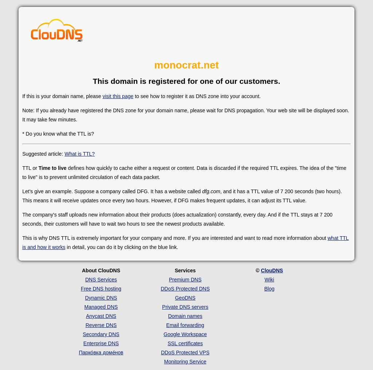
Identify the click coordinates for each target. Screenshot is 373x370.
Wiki (269, 280)
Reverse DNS (101, 325)
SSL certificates (185, 343)
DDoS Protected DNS (185, 289)
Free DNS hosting (101, 289)
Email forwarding (185, 325)
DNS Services (101, 280)
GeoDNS (185, 298)
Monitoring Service (185, 362)
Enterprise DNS (101, 343)
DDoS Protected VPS (185, 352)
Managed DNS (101, 307)
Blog (269, 289)
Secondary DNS (101, 334)
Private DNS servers (185, 307)
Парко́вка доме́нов (101, 352)
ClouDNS (272, 270)
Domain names (185, 316)
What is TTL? (79, 154)
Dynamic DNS (101, 298)
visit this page (117, 96)
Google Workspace (185, 334)
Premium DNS (185, 280)
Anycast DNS (101, 316)
